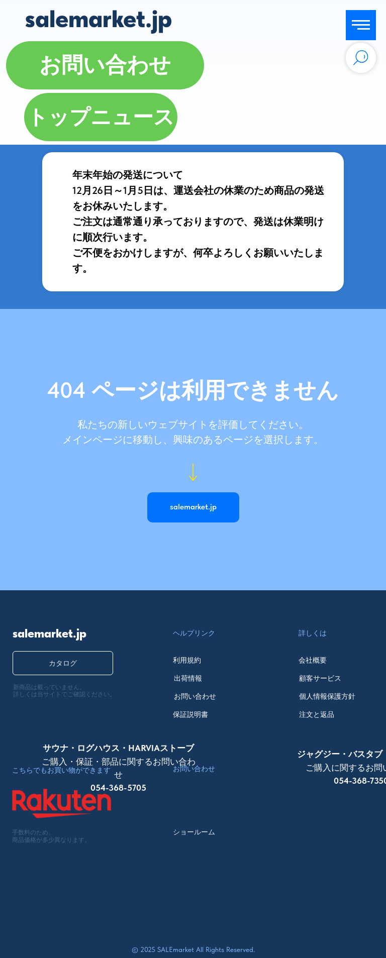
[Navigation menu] (361, 25)
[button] (105, 65)
